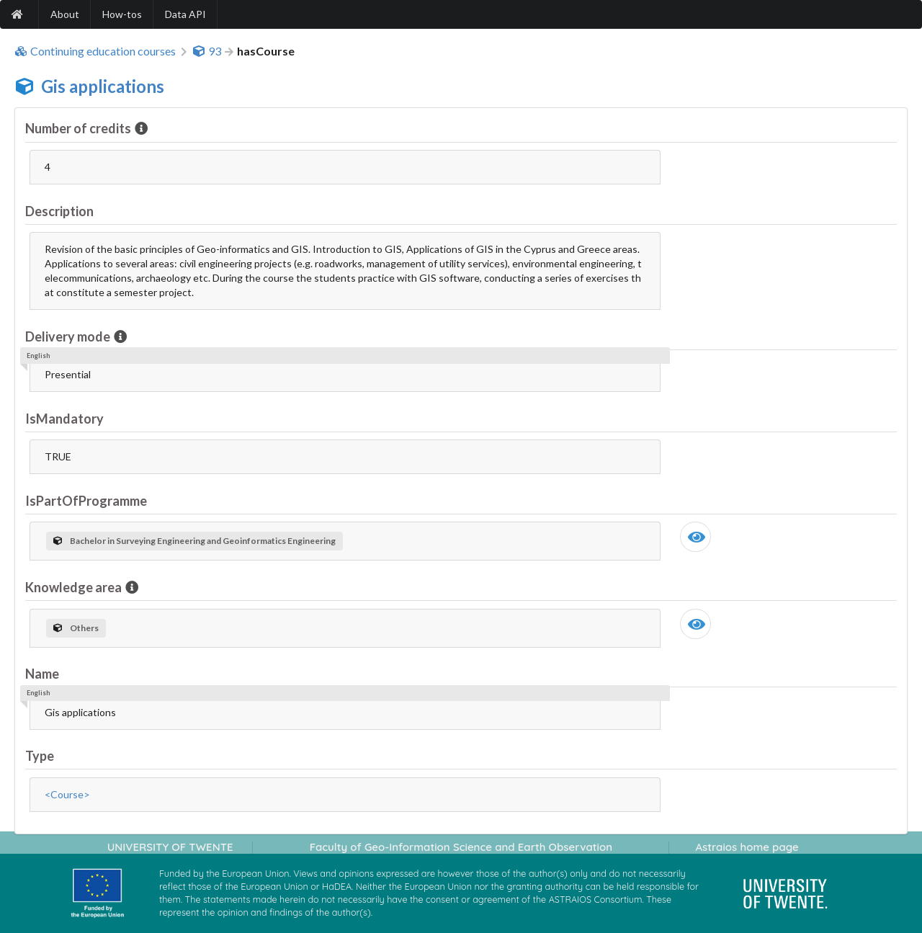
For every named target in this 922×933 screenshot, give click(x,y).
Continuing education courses (95, 51)
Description (59, 211)
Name (42, 674)
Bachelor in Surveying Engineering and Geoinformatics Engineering (194, 540)
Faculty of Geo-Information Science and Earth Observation (461, 847)
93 (206, 51)
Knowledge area (74, 587)
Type (39, 756)
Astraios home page (746, 847)
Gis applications (102, 86)
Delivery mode (68, 336)
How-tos (122, 14)
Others (76, 627)
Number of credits (79, 128)
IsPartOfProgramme (86, 501)
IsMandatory (64, 419)
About (64, 14)
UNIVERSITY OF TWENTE (170, 847)
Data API (185, 14)
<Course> (67, 794)
